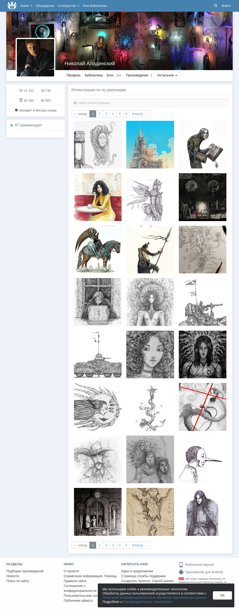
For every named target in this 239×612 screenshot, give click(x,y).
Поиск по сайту (17, 581)
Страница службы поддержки (143, 576)
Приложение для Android (201, 572)
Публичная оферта (78, 600)
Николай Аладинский (90, 63)
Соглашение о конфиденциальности (80, 588)
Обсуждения (45, 5)
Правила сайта (75, 581)
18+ (181, 578)
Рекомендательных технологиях (147, 602)
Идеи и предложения (137, 571)
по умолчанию (114, 90)
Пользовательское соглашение (87, 596)
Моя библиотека (95, 5)
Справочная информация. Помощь (90, 576)
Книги (26, 5)
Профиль (74, 75)
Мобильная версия (196, 564)
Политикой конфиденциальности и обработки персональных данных (154, 597)
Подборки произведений (24, 571)
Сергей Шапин (163, 581)
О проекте (71, 571)
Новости (12, 576)
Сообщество (68, 5)
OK (222, 595)
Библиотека (93, 75)
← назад (80, 114)
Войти (226, 5)
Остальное (167, 75)
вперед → (139, 114)
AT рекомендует (28, 125)
